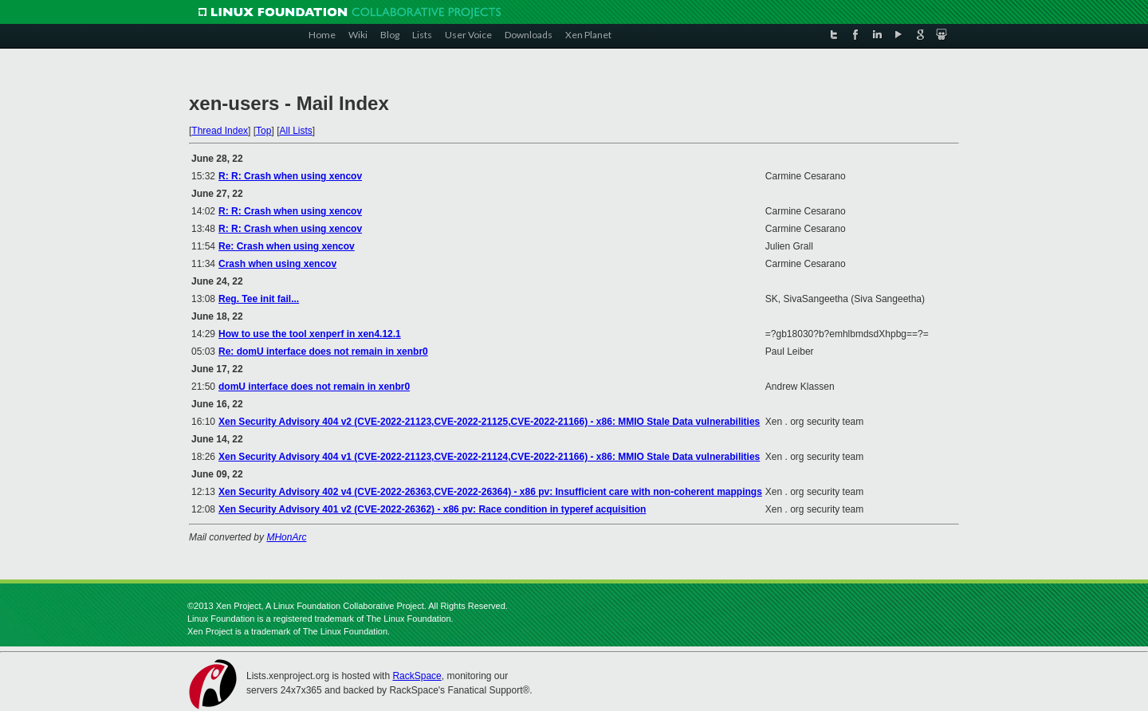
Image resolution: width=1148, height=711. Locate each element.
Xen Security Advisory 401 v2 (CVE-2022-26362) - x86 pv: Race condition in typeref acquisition (432, 509)
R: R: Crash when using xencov (290, 176)
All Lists (295, 130)
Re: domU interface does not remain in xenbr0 (323, 351)
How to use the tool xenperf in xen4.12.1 (309, 334)
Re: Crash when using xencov (286, 246)
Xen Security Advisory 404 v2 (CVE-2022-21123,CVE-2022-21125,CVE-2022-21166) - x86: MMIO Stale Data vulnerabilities (489, 421)
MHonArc (286, 537)
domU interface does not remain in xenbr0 (314, 386)
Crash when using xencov (277, 263)
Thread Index (219, 130)
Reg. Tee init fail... (258, 298)
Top (263, 130)
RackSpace (416, 676)
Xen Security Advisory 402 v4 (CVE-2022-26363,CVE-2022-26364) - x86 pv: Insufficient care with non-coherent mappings (490, 491)
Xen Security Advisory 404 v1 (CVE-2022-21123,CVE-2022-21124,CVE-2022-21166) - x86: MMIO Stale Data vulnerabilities (489, 456)
